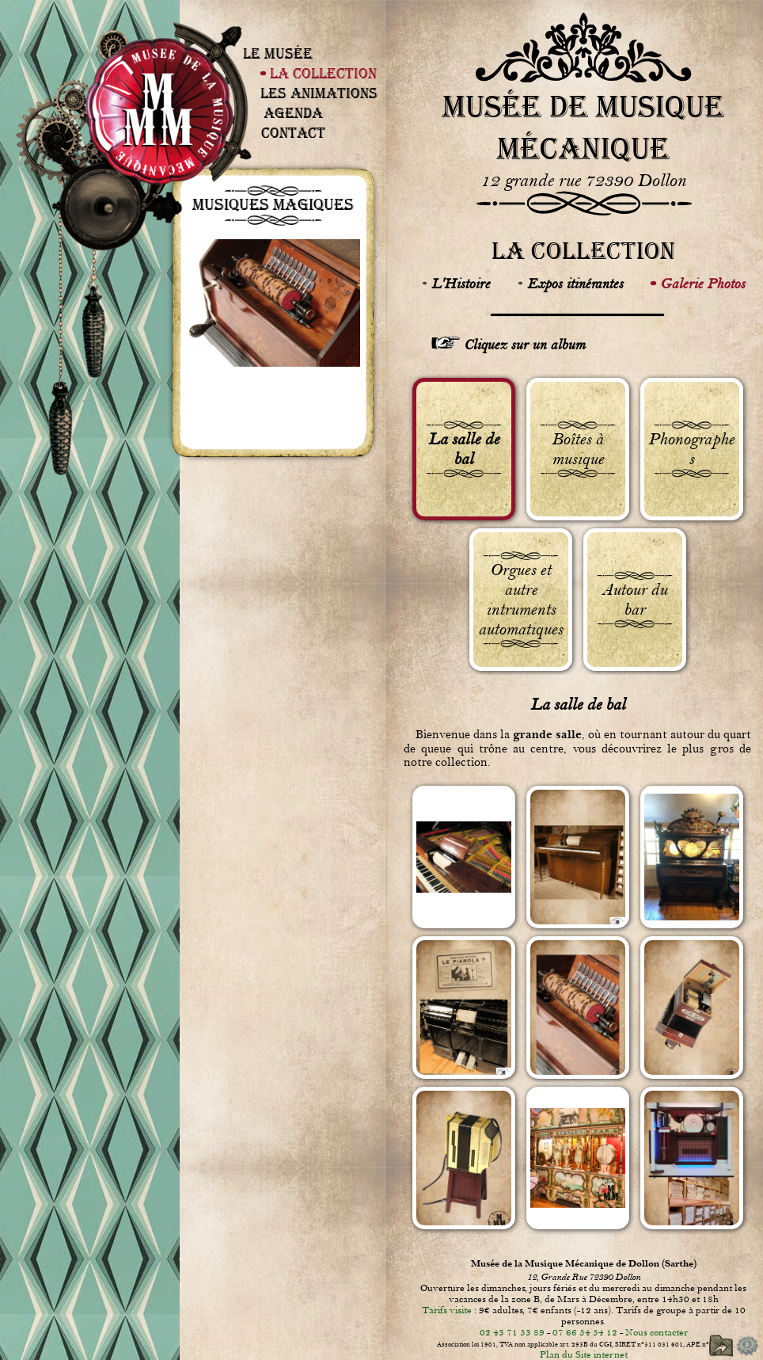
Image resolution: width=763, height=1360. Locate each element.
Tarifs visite (447, 1310)
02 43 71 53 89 (512, 1332)
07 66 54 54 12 (584, 1332)
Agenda (293, 113)
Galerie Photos (702, 283)
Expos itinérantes (575, 283)
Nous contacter (656, 1332)
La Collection (323, 73)
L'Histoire (460, 283)
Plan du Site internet (584, 1354)
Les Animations (319, 93)
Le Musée (278, 53)
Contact (293, 132)
